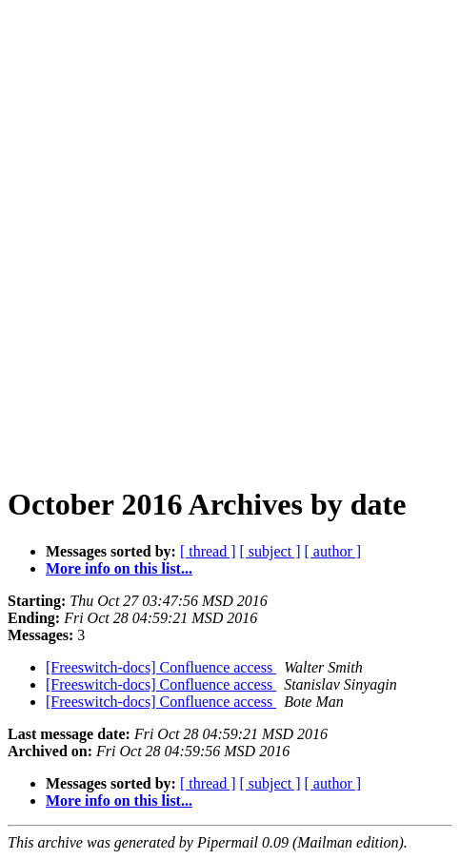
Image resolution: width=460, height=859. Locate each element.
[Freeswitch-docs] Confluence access (161, 667)
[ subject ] (270, 551)
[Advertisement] (230, 237)
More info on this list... (119, 568)
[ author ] (333, 551)
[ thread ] (208, 551)
